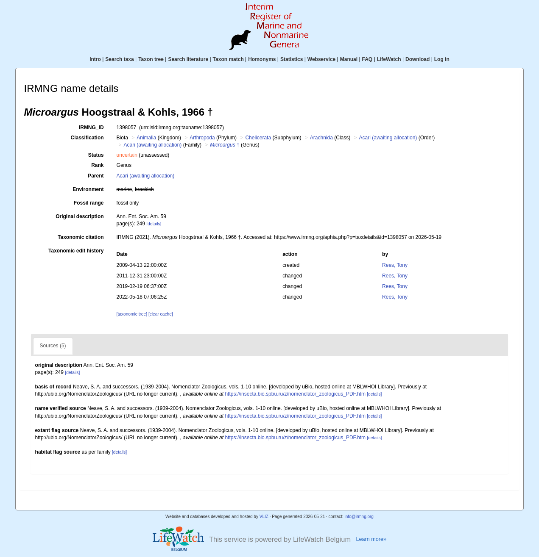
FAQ (367, 59)
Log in (442, 59)
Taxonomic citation (80, 237)
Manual (348, 59)
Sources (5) (53, 346)
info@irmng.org (359, 516)
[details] (153, 224)
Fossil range (89, 203)
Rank (97, 165)
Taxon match (228, 59)
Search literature (188, 59)
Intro (95, 59)
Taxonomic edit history (75, 251)
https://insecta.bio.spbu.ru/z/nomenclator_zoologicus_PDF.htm (295, 394)
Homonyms (262, 59)
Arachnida (321, 138)
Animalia (146, 138)
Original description (79, 216)
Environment (88, 189)
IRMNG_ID (91, 127)
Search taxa (119, 59)
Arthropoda (202, 138)
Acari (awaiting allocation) (388, 138)
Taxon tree (151, 59)
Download (417, 59)
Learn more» (371, 539)
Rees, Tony (395, 265)
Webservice (321, 59)
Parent (95, 176)
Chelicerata (258, 138)
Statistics (291, 59)
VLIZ (264, 516)
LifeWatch (389, 59)
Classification (87, 138)
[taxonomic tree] (132, 314)
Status (96, 155)
